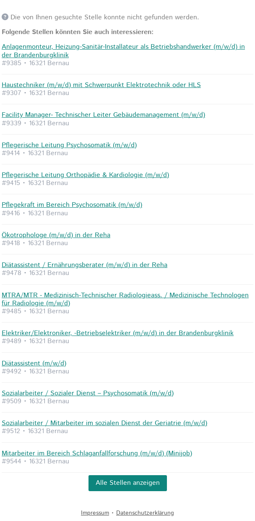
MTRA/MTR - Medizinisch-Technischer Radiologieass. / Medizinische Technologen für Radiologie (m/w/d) (125, 299)
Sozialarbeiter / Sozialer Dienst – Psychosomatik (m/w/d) (88, 393)
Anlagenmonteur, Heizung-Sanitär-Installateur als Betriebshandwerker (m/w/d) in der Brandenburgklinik (123, 51)
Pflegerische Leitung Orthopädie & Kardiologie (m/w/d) (85, 175)
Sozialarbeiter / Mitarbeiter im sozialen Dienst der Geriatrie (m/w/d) (104, 423)
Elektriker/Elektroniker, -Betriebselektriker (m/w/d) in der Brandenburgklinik (118, 333)
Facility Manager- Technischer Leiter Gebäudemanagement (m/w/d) (103, 115)
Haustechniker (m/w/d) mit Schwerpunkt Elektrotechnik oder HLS (101, 85)
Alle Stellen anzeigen (128, 483)
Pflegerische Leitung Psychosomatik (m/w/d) (69, 145)
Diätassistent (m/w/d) (34, 363)
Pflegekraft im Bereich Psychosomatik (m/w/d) (72, 205)
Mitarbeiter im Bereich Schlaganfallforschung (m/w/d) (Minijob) (97, 453)
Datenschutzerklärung (145, 513)
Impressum (95, 513)
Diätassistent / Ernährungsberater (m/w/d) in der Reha (84, 265)
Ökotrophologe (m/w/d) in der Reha (56, 235)
